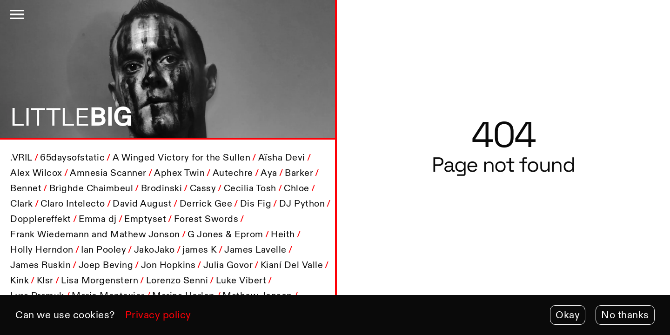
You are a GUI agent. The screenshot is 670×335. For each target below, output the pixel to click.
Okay (568, 314)
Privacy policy (158, 314)
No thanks (625, 314)
